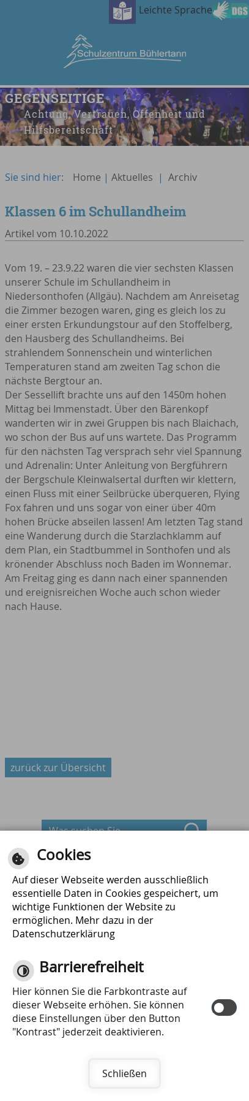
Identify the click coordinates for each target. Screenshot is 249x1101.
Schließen (124, 1073)
